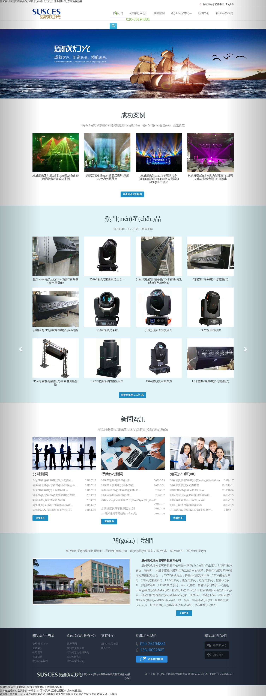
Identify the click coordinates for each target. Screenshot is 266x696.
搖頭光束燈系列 (75, 648)
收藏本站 (208, 4)
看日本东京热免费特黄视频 (58, 694)
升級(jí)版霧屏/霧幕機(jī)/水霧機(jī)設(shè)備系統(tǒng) (159, 281)
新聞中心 (203, 13)
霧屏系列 (72, 643)
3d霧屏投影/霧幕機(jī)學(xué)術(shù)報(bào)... (196, 480)
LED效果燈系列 (75, 661)
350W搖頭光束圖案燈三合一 (107, 279)
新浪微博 (218, 654)
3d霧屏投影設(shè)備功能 (184, 485)
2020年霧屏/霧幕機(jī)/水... (116, 480)
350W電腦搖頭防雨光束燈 (107, 381)
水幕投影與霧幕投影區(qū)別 (118, 508)
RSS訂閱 (106, 648)
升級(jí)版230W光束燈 (158, 330)
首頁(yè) (118, 13)
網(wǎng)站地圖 (109, 643)
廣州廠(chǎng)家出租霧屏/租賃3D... (52, 510)
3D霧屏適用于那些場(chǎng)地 (119, 513)
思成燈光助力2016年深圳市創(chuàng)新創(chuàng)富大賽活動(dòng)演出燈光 (159, 178)
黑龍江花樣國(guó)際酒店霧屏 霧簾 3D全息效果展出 (107, 177)
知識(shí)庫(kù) (182, 474)
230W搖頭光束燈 (107, 330)
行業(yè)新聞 (112, 474)
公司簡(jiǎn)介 (138, 13)
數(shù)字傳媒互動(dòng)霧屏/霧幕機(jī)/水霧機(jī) (55, 281)
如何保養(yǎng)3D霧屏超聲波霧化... (191, 495)
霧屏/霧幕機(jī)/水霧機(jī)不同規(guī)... (54, 485)
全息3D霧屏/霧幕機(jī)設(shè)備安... (52, 480)
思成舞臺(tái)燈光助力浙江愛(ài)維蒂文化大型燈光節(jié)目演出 (210, 177)
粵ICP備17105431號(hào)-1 (219, 674)
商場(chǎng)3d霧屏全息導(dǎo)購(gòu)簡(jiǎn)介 (128, 500)
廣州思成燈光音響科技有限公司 (170, 674)
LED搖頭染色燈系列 (78, 652)
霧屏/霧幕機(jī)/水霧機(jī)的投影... (120, 490)
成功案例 (159, 13)
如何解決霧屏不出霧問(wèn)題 (187, 500)
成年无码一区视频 (107, 694)
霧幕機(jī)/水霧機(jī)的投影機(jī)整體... (54, 495)
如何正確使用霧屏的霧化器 (186, 505)
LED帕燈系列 (74, 657)
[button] (20, 348)
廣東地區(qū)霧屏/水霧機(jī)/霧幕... (52, 505)
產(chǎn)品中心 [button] (181, 13)
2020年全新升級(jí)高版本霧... (118, 485)
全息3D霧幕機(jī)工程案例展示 (50, 490)
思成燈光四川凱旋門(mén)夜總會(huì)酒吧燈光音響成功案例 (55, 177)
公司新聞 (40, 474)
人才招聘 (37, 657)
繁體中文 (219, 4)
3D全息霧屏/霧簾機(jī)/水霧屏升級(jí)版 (56, 383)
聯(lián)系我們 (224, 13)
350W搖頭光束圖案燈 (158, 381)
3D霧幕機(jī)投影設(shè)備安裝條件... (191, 510)
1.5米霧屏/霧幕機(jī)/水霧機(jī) (210, 381)
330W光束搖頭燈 (210, 330)
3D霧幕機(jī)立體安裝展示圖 (48, 500)
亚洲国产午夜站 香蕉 (85, 694)
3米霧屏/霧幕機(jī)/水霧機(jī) (210, 279)
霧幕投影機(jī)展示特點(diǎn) (187, 490)
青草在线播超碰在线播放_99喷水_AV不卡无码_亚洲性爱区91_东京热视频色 (41, 1)
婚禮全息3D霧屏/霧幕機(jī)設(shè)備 (55, 330)
